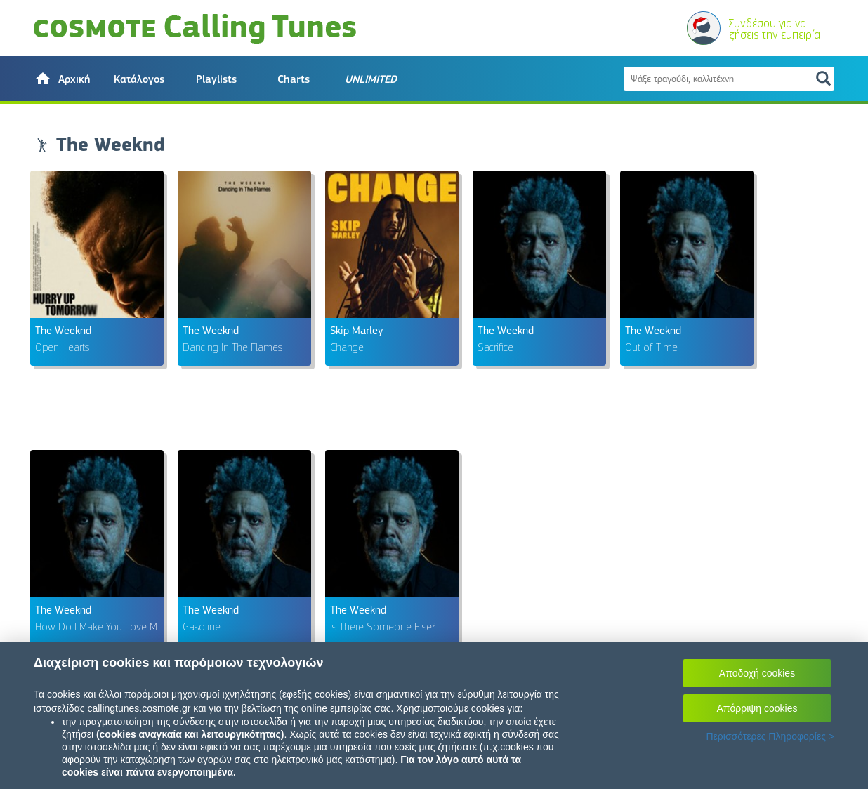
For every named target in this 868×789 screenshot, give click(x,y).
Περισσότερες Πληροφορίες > (770, 736)
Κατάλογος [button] (139, 79)
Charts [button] (293, 79)
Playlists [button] (216, 79)
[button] (61, 78)
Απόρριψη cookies (757, 708)
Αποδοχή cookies (757, 673)
